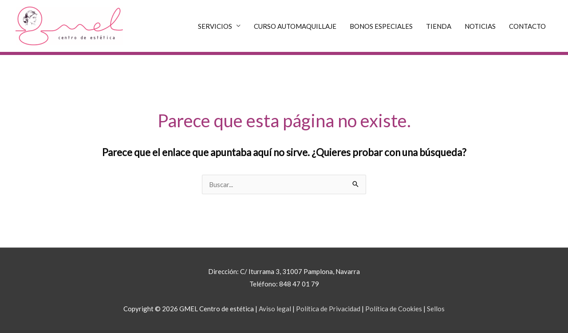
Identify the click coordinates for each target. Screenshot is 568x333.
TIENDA (438, 26)
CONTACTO (527, 26)
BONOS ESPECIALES (381, 26)
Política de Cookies (393, 309)
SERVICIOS (215, 26)
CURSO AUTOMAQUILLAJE (295, 26)
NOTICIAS (480, 26)
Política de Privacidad (328, 309)
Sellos (436, 309)
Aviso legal (275, 309)
